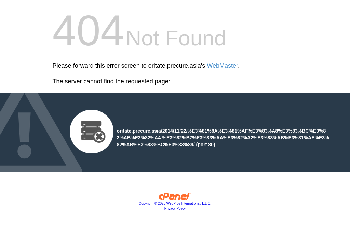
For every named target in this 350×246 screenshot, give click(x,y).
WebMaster (222, 65)
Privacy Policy (175, 208)
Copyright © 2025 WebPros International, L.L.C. (175, 203)
